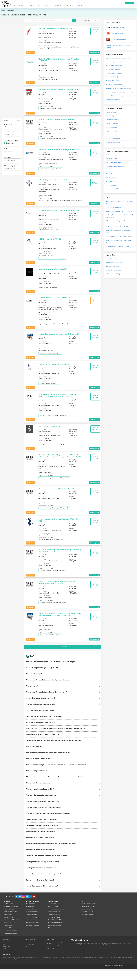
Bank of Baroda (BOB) (115, 33)
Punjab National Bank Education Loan (58, 919)
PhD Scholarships (8, 925)
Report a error (50, 948)
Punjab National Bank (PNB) (116, 39)
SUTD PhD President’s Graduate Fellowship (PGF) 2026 (56, 120)
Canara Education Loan (54, 914)
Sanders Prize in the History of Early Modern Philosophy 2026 (59, 210)
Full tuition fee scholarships (113, 274)
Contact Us (59, 5)
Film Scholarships (110, 170)
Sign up (129, 3)
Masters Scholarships (9, 922)
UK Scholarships (110, 116)
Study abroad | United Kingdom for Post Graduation (120, 236)
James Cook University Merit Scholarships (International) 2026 (59, 150)
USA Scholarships (111, 112)
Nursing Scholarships (111, 158)
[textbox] (12, 135)
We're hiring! (6, 939)
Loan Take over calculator (87, 909)
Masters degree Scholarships (114, 65)
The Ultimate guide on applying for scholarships (119, 211)
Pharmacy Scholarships (112, 174)
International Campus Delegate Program (55, 943)
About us (5, 942)
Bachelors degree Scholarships (114, 62)
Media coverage (29, 944)
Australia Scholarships (112, 123)
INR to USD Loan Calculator (88, 906)
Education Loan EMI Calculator (89, 903)
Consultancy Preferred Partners (55, 946)
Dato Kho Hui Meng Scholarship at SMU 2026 (53, 364)
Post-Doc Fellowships (9, 928)
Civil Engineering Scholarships (114, 162)
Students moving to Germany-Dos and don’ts (118, 246)
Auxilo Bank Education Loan (55, 922)
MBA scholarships (8, 917)
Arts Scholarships (8, 903)
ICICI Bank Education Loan (55, 925)
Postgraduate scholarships (11, 933)
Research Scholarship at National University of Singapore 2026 (59, 334)
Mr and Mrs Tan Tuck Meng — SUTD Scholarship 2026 (56, 489)
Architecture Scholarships (11, 906)
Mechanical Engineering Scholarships (116, 166)
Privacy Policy (28, 942)
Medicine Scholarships (112, 177)
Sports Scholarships (111, 155)
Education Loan (35, 5)
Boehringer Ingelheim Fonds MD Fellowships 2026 (55, 28)
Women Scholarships (111, 258)
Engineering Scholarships (10, 911)
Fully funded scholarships (113, 266)
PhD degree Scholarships (113, 80)
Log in (122, 3)
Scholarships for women (10, 930)
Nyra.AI (79, 6)
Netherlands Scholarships (113, 142)
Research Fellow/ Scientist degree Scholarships (119, 96)
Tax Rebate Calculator (87, 911)
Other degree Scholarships (113, 99)
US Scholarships (30, 903)
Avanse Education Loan (54, 911)
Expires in (95, 30)
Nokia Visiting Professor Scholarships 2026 (53, 180)
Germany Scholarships (112, 119)
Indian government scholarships (114, 262)
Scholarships (19, 5)
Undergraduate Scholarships (11, 919)
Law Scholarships (110, 181)
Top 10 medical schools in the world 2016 (117, 226)
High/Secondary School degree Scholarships (118, 58)
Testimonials (6, 946)
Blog (47, 5)
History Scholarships (111, 185)
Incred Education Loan (54, 917)
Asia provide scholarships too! (114, 207)
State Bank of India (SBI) (115, 27)
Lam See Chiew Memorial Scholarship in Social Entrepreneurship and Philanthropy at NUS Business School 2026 (59, 615)
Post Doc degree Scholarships (114, 84)
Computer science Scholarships (114, 189)
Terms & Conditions (30, 939)
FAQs (4, 948)
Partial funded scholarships (113, 270)
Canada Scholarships (111, 127)
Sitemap (27, 946)
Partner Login (50, 939)
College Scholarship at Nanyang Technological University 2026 (59, 89)
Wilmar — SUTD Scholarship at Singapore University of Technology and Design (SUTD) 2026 (56, 583)
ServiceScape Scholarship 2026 (49, 426)
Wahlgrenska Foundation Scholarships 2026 (53, 269)
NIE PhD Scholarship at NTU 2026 (49, 239)
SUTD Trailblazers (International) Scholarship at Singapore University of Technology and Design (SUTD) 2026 (57, 395)
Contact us (6, 951)
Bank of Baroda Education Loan (56, 909)
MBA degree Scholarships (113, 69)
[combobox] (12, 126)
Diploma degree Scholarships (114, 73)
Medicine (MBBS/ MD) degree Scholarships (118, 77)
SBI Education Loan (53, 906)
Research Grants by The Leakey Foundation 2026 (54, 298)
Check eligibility (94, 52)
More (70, 5)
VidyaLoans (51, 928)
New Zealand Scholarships (113, 138)
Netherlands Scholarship (32, 925)
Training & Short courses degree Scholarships (118, 88)
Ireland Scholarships (111, 131)
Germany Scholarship (31, 909)
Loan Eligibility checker (87, 914)
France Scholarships (111, 134)
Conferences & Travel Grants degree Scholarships (119, 92)
